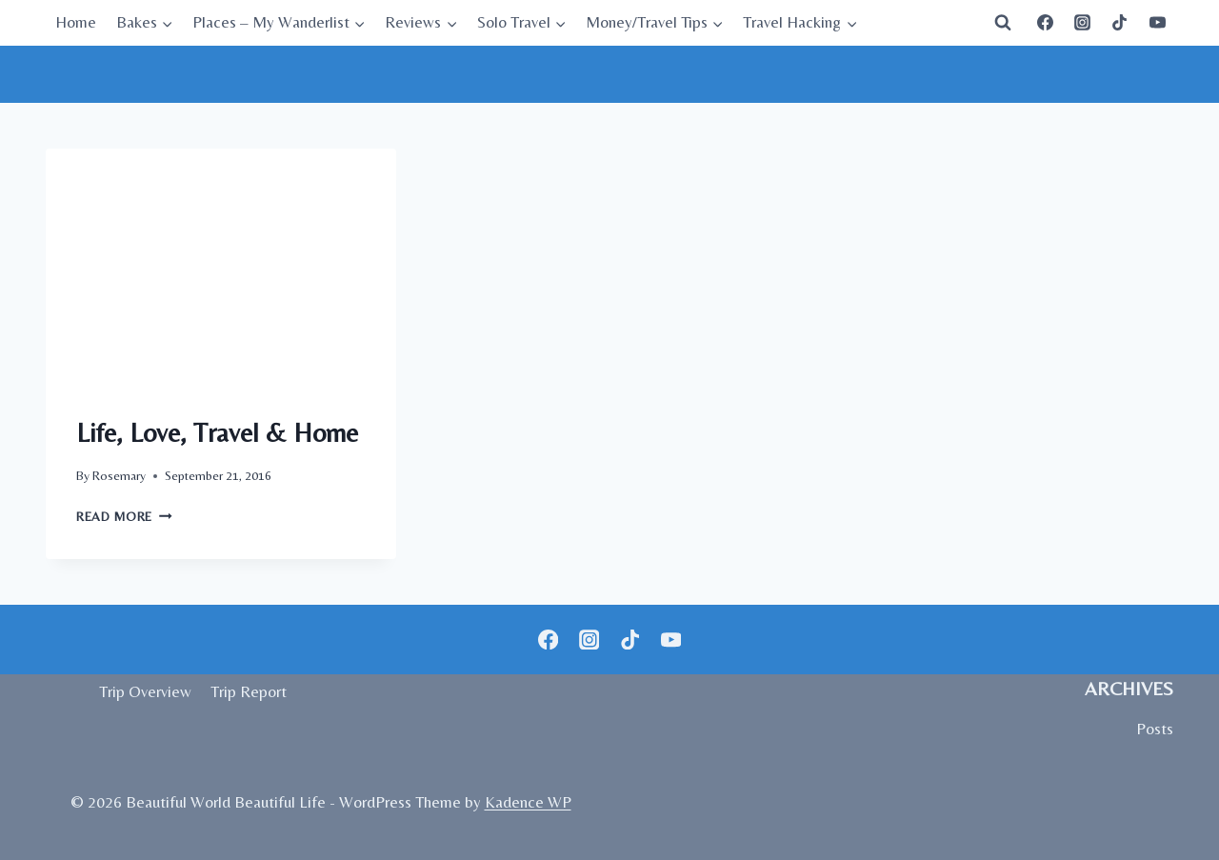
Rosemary (119, 475)
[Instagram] (1083, 23)
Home (75, 21)
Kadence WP (528, 801)
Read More (124, 516)
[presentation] (221, 265)
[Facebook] (1045, 23)
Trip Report (248, 691)
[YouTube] (1157, 23)
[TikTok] (1120, 23)
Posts (1154, 728)
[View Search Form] (1003, 23)
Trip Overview (145, 691)
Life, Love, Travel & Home (220, 432)
